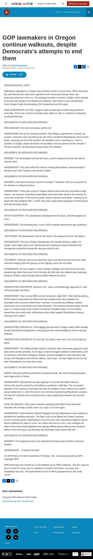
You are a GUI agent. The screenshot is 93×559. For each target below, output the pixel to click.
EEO (36, 533)
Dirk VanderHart (19, 65)
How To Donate (79, 3)
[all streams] (89, 12)
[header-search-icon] (63, 4)
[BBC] (29, 554)
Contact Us (76, 533)
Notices (75, 527)
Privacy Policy (58, 533)
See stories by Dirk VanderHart (18, 501)
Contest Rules (58, 527)
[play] (7, 12)
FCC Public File (40, 527)
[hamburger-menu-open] (6, 3)
